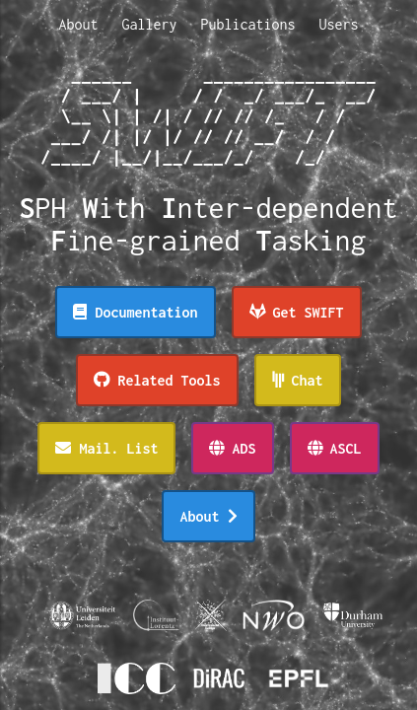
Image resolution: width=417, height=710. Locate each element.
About (78, 24)
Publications (248, 24)
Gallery (148, 24)
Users (339, 24)
